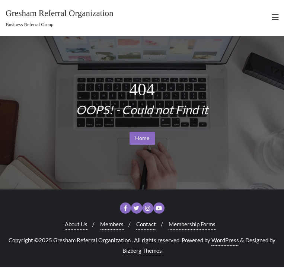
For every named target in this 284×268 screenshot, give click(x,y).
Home (142, 138)
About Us (76, 224)
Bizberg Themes (142, 250)
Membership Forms (192, 224)
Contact (146, 224)
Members (112, 224)
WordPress (225, 240)
